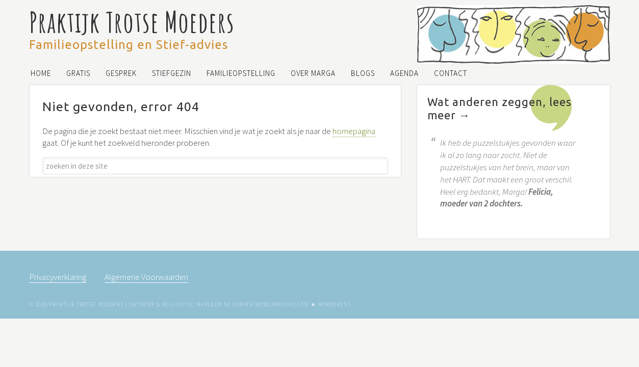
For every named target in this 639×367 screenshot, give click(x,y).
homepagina (354, 131)
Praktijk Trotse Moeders (132, 22)
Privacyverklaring (57, 276)
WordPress (334, 304)
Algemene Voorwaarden (146, 276)
